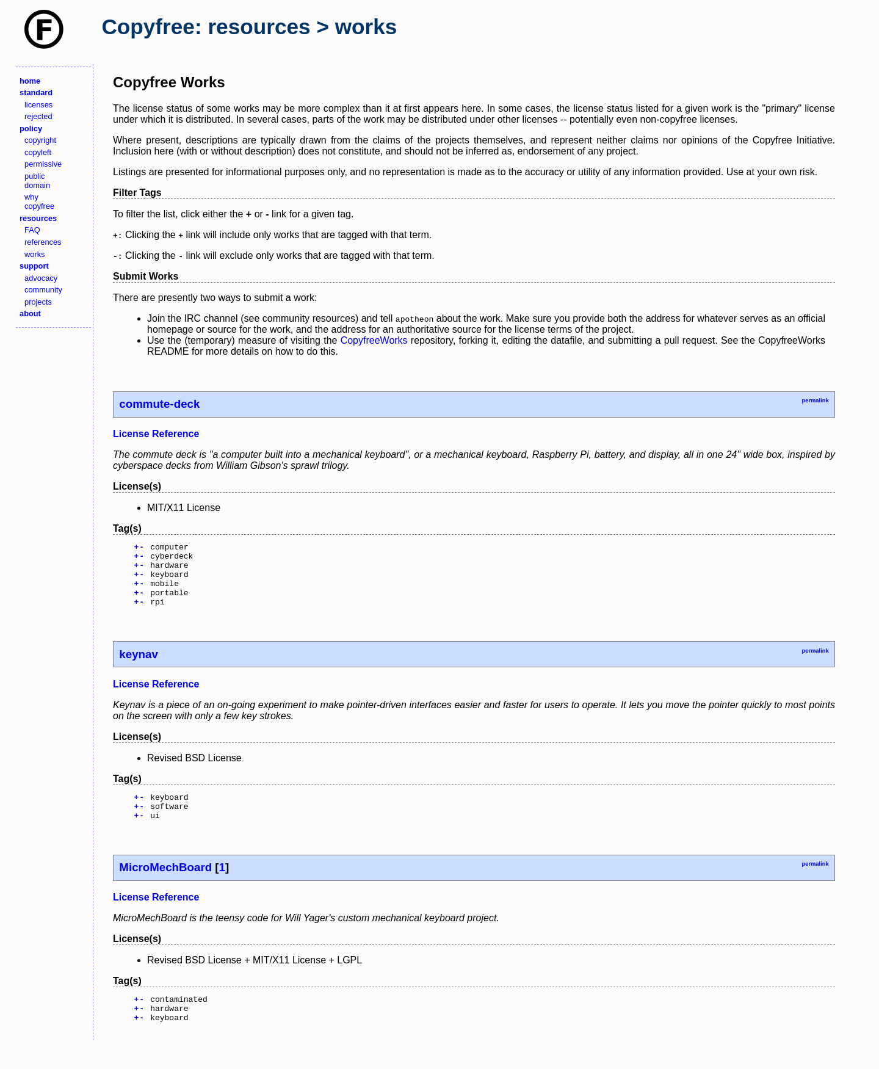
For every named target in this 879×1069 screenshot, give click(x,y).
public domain (37, 181)
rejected (38, 116)
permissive (43, 164)
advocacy (40, 278)
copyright (40, 140)
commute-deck (159, 403)
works (34, 254)
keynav (138, 667)
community (43, 289)
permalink (814, 400)
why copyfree (39, 201)
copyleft (37, 152)
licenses (38, 104)
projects (38, 301)
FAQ (32, 229)
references (42, 242)
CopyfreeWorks (374, 340)
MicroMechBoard (165, 885)
